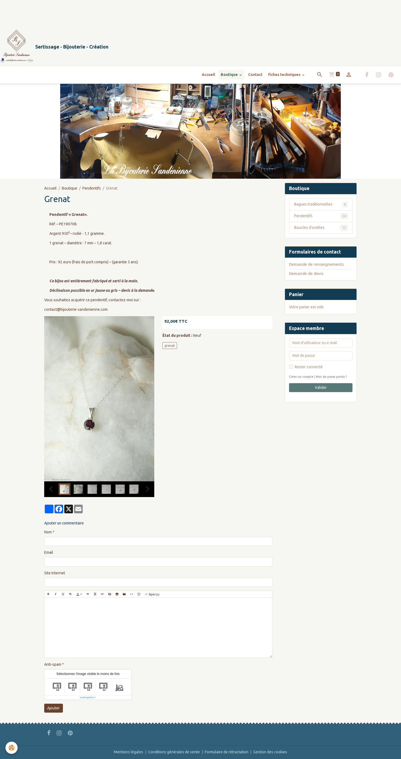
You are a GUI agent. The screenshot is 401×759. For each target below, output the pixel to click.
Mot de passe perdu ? (331, 376)
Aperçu (152, 594)
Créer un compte (301, 376)
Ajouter (53, 708)
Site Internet (54, 573)
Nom (48, 532)
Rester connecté (309, 367)
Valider (321, 387)
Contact (255, 74)
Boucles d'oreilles (321, 227)
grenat (170, 345)
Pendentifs (91, 188)
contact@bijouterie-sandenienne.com (76, 309)
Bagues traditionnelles (321, 204)
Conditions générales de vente (174, 752)
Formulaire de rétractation (226, 752)
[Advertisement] (98, 12)
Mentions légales (128, 752)
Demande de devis (306, 273)
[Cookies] (11, 748)
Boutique (230, 74)
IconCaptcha (87, 697)
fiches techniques (284, 74)
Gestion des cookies (270, 752)
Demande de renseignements (316, 264)
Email (48, 552)
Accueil (208, 74)
